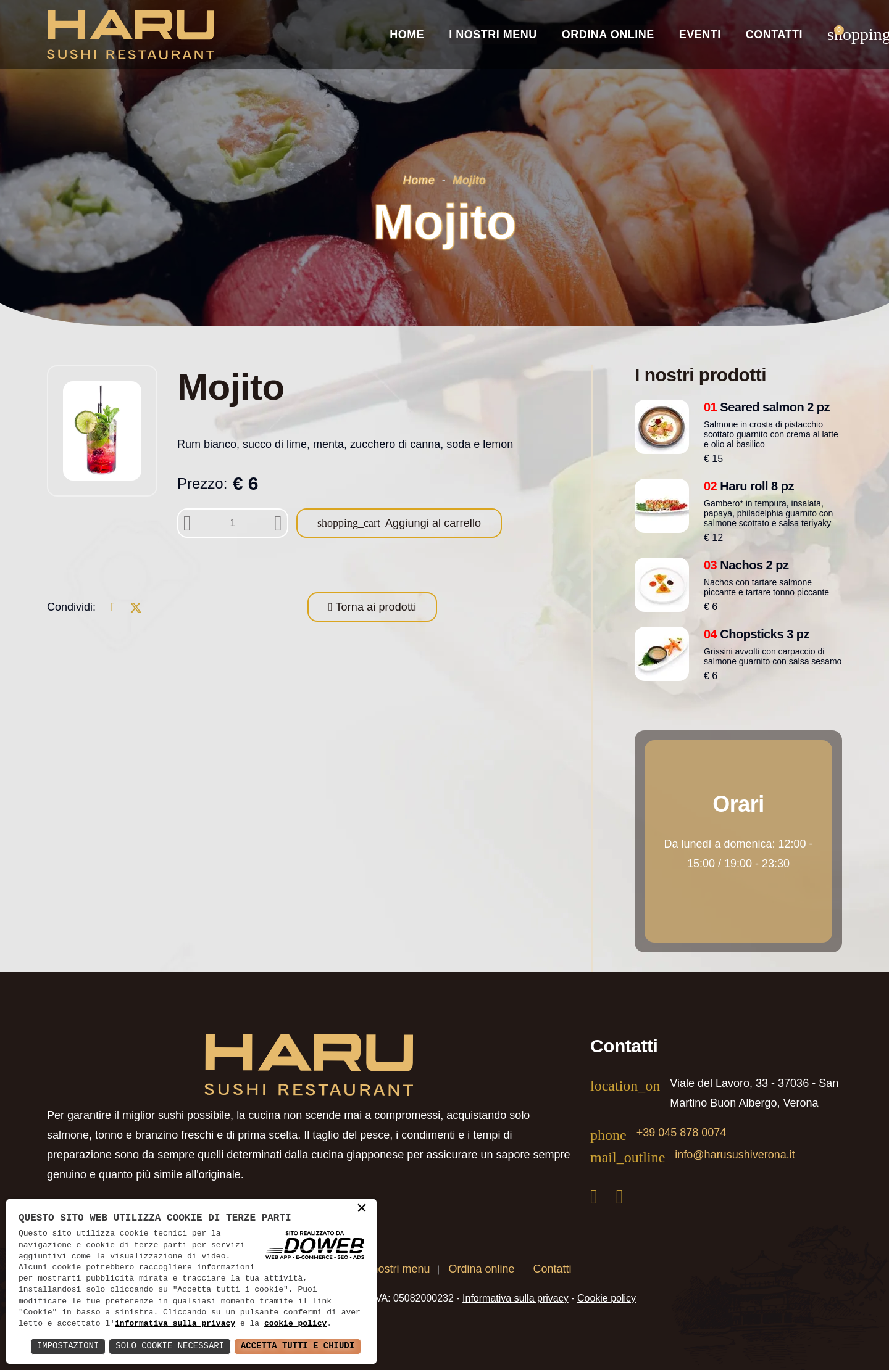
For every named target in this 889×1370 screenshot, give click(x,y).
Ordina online (608, 34)
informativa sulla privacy (175, 1323)
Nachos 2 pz (746, 565)
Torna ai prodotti (375, 607)
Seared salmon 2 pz (767, 407)
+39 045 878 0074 (681, 1132)
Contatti (774, 34)
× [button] (361, 1209)
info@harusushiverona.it (735, 1155)
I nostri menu (397, 1269)
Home (407, 34)
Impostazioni (67, 1346)
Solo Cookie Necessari (169, 1346)
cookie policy (295, 1323)
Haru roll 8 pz (749, 486)
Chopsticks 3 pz (756, 634)
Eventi (700, 34)
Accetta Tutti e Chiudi (297, 1346)
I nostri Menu (493, 34)
